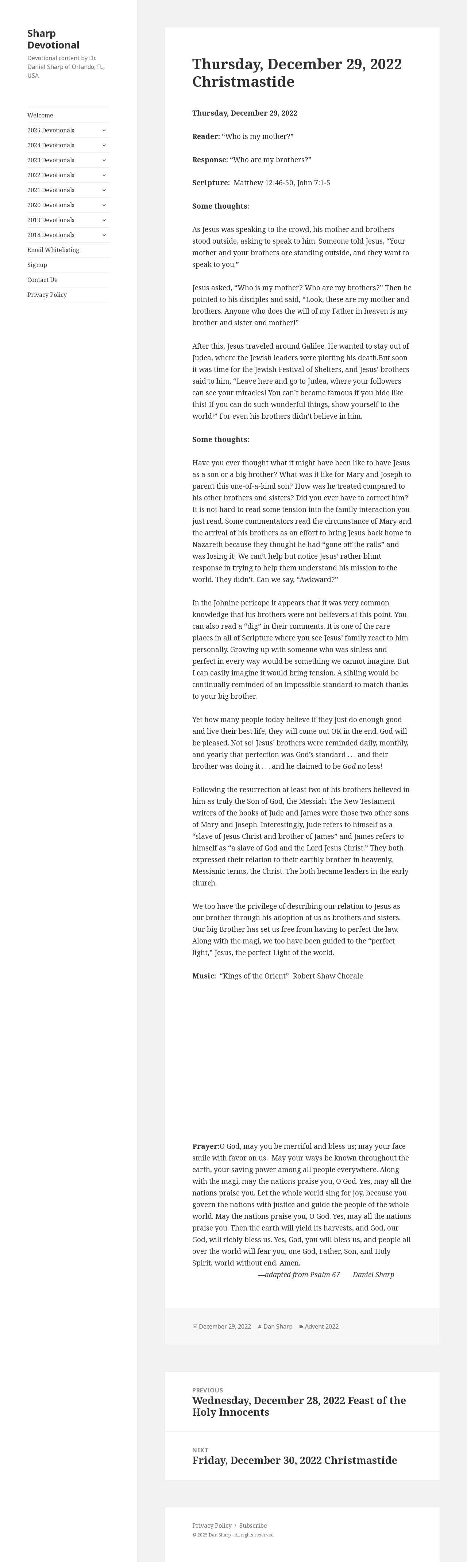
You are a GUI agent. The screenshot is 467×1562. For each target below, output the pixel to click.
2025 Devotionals (50, 130)
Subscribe (253, 1526)
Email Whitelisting (53, 250)
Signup (37, 265)
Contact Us (42, 280)
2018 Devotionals (50, 235)
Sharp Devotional (53, 38)
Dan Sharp (278, 1326)
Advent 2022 (322, 1326)
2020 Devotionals (50, 205)
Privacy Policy (47, 295)
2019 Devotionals (50, 220)
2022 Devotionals (50, 175)
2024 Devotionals (50, 145)
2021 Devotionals (50, 190)
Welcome (40, 115)
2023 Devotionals (50, 160)
